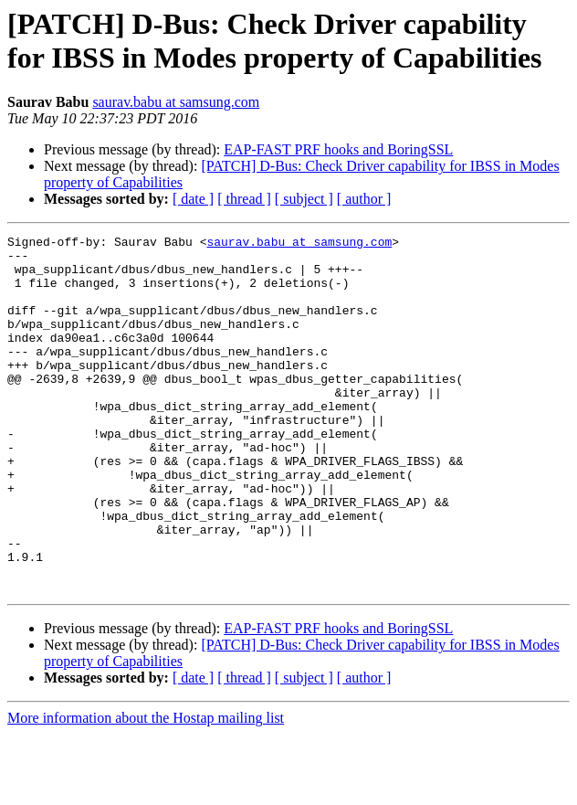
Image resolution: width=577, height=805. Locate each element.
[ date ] (193, 199)
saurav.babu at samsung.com (175, 102)
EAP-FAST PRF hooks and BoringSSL (338, 149)
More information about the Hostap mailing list (145, 789)
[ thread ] (244, 199)
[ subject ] (304, 199)
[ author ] (364, 199)
